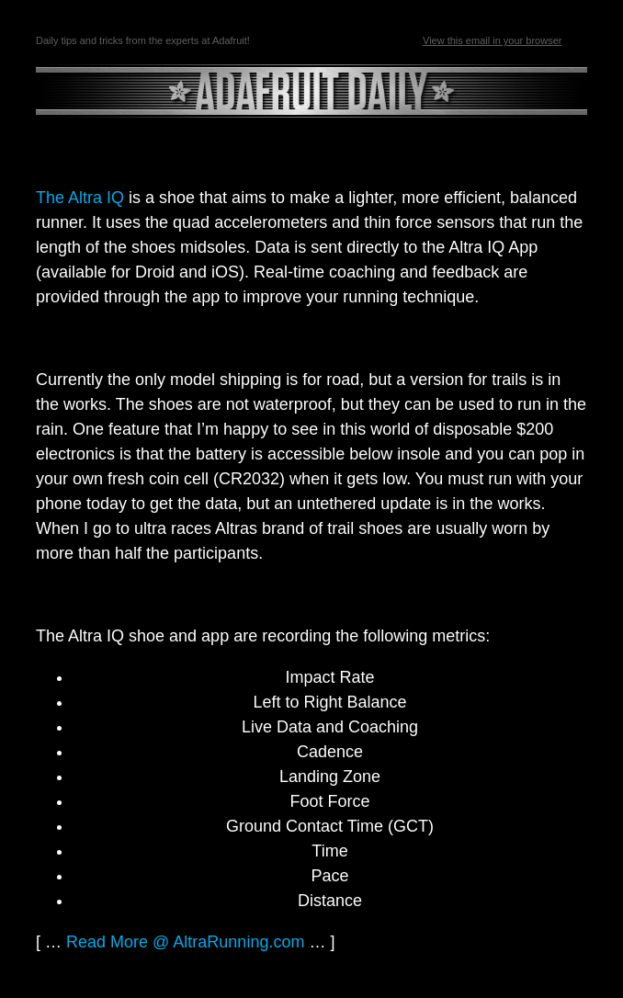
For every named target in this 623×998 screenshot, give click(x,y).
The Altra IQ (80, 197)
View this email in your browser (492, 40)
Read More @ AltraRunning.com (185, 942)
